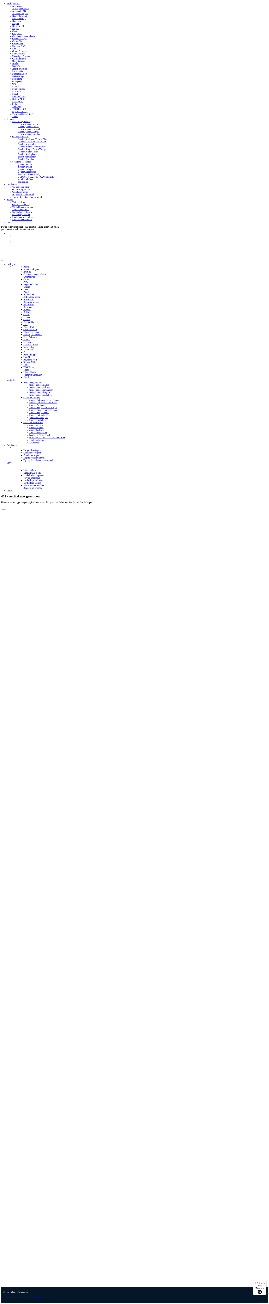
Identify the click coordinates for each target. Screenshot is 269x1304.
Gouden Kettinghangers (28, 154)
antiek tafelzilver (25, 179)
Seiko (16, 104)
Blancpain (16, 21)
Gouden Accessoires (27, 172)
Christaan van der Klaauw (24, 36)
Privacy (6, 1297)
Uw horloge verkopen (22, 212)
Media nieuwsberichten (22, 217)
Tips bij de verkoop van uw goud (27, 197)
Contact (10, 222)
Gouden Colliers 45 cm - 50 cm (43, 402)
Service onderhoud (20, 209)
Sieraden (11, 119)
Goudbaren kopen (20, 192)
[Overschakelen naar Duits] (266, 238)
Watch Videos (18, 202)
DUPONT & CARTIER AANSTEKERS (36, 177)
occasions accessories (22, 162)
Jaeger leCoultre (19, 69)
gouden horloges (25, 169)
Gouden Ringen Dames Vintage (32, 149)
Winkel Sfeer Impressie (22, 207)
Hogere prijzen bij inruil (23, 194)
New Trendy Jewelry (21, 121)
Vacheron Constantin (23, 114)
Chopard (17, 33)
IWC (16, 66)
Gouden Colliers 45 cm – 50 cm (32, 141)
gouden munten (25, 164)
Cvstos (15, 31)
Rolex (17, 101)
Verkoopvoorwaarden (20, 1297)
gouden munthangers (27, 157)
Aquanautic (19, 11)
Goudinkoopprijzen (21, 189)
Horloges (13, 3)
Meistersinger (18, 76)
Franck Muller (20, 53)
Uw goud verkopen (20, 187)
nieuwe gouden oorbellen (29, 134)
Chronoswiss (19, 38)
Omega (17, 81)
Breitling (18, 26)
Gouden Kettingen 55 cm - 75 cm (44, 400)
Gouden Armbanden (27, 144)
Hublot (15, 64)
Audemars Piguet (20, 13)
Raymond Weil (19, 96)
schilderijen (23, 182)
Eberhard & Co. (19, 46)
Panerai (15, 86)
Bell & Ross (19, 18)
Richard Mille (18, 99)
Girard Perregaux (20, 51)
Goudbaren (12, 184)
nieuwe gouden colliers (28, 126)
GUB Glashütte (19, 59)
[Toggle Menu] (2, 260)
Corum (17, 41)
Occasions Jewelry (20, 136)
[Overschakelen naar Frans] (266, 241)
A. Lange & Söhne (20, 8)
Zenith (15, 116)
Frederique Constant (21, 56)
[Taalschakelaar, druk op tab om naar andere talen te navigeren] (266, 233)
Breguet (15, 23)
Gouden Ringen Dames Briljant (32, 146)
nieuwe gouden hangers (28, 131)
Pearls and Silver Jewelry (29, 174)
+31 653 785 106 (26, 229)
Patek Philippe (18, 89)
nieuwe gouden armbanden (30, 129)
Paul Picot (16, 91)
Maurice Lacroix (21, 74)
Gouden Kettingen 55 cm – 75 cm (33, 139)
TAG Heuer (19, 109)
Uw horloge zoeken (21, 214)
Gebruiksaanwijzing (21, 204)
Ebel (16, 48)
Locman (17, 71)
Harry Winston (19, 61)
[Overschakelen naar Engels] (266, 236)
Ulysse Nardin (20, 111)
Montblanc (17, 79)
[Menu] (264, 1281)
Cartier (17, 43)
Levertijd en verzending (41, 1297)
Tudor (16, 106)
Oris (14, 84)
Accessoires (17, 6)
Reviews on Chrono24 (22, 219)
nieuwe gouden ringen (28, 124)
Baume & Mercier (20, 16)
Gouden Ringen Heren (28, 152)
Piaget (15, 94)
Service (10, 199)
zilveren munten (25, 167)
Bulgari (15, 28)
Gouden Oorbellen (26, 159)
